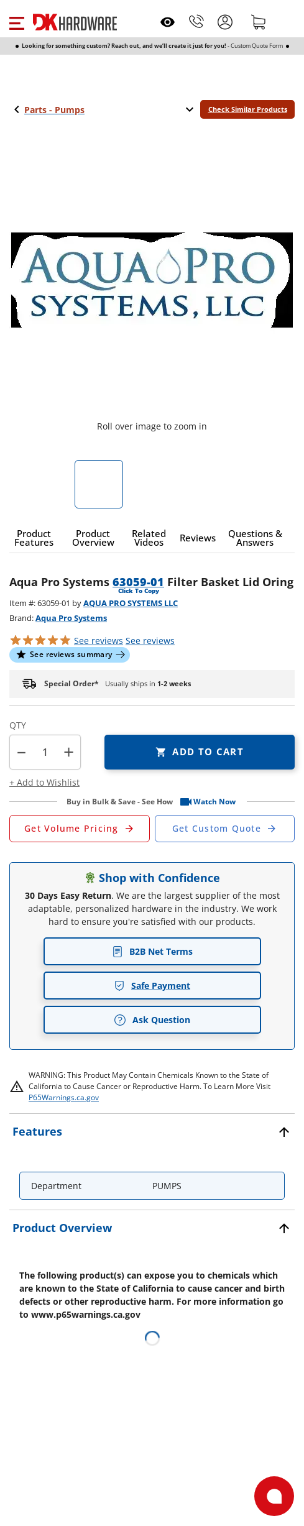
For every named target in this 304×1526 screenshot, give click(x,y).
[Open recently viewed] (167, 22)
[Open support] (274, 1496)
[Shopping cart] (258, 21)
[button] (16, 22)
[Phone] (196, 21)
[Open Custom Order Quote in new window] (225, 828)
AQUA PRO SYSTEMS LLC (130, 603)
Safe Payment (152, 985)
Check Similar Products (247, 109)
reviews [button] (150, 640)
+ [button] (68, 752)
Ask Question (152, 1020)
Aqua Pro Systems (71, 617)
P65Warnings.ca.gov (64, 1097)
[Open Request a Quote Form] (79, 828)
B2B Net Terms (152, 951)
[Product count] (44, 752)
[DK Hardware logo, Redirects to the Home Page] (75, 22)
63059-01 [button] (138, 581)
